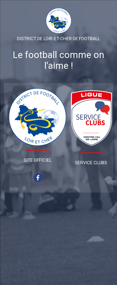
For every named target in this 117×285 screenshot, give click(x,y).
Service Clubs (91, 162)
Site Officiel (38, 160)
